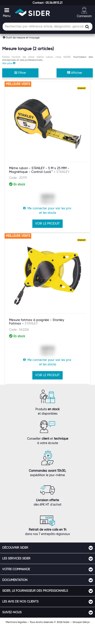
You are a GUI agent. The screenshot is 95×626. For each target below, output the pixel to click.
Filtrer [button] (20, 73)
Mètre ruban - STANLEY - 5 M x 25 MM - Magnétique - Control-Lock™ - (39, 170)
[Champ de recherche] (47, 27)
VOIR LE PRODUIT (47, 223)
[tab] (47, 548)
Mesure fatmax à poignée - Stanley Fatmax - (36, 322)
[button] (47, 2)
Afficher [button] (74, 73)
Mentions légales (16, 622)
